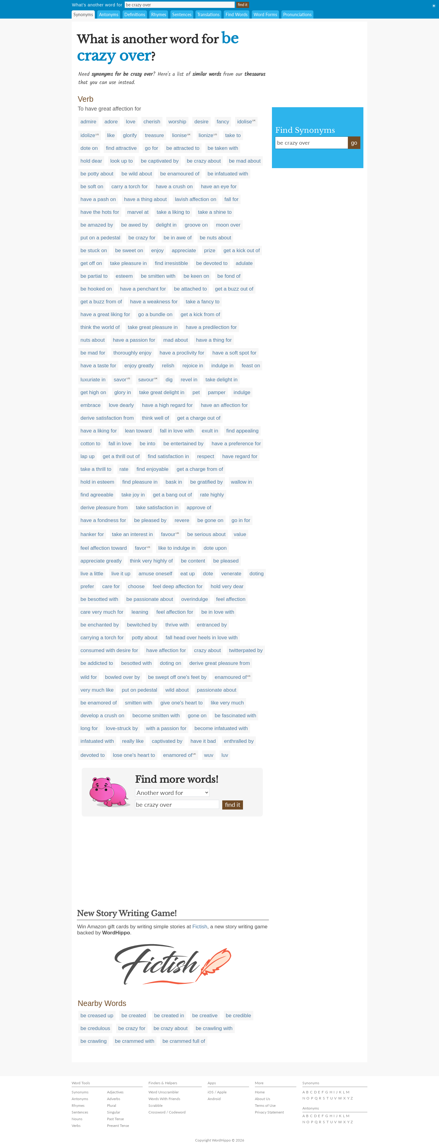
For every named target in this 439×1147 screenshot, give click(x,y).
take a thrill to (95, 469)
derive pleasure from (104, 507)
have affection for (166, 650)
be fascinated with (235, 715)
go (354, 143)
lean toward (138, 431)
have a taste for (98, 366)
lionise (179, 135)
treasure (154, 135)
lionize (206, 135)
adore (111, 122)
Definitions (134, 14)
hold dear (91, 161)
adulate (244, 263)
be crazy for (141, 238)
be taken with (223, 148)
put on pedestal (139, 690)
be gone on (210, 520)
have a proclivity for (182, 353)
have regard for (239, 456)
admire (88, 122)
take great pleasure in (153, 327)
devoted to (92, 755)
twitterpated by (246, 650)
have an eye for (219, 186)
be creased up (96, 1015)
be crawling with (214, 1028)
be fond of (229, 276)
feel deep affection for (177, 586)
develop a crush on (102, 715)
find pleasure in (139, 482)
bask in (174, 482)
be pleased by (150, 520)
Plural (111, 1105)
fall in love (120, 443)
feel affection (230, 599)
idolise (244, 122)
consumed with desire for (109, 650)
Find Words (237, 14)
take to (233, 135)
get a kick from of (200, 314)
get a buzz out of (234, 289)
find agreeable (96, 495)
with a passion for (166, 728)
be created (133, 1015)
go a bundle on (155, 314)
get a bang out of (172, 495)
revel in (189, 380)
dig (169, 380)
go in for (240, 520)
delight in (166, 225)
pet (196, 392)
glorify (130, 135)
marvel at (137, 212)
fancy (223, 122)
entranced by (212, 625)
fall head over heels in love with (201, 638)
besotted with (136, 663)
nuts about (92, 340)
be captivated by (160, 161)
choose (136, 586)
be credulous (95, 1028)
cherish (152, 122)
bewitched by (142, 625)
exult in (210, 431)
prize (210, 250)
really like (133, 741)
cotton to (90, 443)
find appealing (242, 431)
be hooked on (96, 289)
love (130, 122)
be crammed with (134, 1041)
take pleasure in (128, 263)
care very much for (101, 612)
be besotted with (99, 599)
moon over (228, 225)
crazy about (207, 650)
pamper (217, 392)
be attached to (190, 289)
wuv (208, 755)
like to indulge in (176, 548)
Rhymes (158, 14)
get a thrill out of (121, 456)
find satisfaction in (168, 456)
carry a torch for (129, 186)
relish (168, 366)
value (240, 534)
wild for (88, 677)
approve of (199, 507)
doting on (170, 663)
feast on (251, 366)
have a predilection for (211, 327)
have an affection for (224, 405)
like (111, 135)
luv (225, 755)
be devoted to (211, 263)
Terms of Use (265, 1105)
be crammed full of (183, 1041)
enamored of (177, 755)
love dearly (121, 405)
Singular (113, 1112)
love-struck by (122, 728)
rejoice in (192, 366)
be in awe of (178, 238)
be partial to (94, 276)
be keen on (196, 276)
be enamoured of (179, 174)
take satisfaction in (157, 507)
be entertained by (183, 443)
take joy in (133, 495)
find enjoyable (153, 469)
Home (260, 1092)
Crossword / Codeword (167, 1112)
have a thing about (145, 199)
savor (120, 380)
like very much (227, 703)
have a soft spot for (234, 353)
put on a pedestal (100, 238)
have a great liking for (105, 314)
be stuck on (93, 250)
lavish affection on (195, 199)
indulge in (222, 366)
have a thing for (214, 340)
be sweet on (129, 250)
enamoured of (231, 677)
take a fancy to (203, 302)
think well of (155, 418)
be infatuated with (228, 174)
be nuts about (215, 238)
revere (182, 520)
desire (202, 122)
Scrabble (155, 1105)
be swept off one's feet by (177, 677)
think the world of (100, 327)
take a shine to (215, 212)
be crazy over (177, 804)
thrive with (177, 625)
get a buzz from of (101, 302)
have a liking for (98, 431)
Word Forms (265, 14)
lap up (87, 456)
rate (124, 469)
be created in (169, 1015)
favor (141, 548)
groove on (196, 225)
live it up (120, 574)
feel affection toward (103, 548)
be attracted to (183, 148)
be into (147, 443)
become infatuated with (221, 728)
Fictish (199, 927)
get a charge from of (200, 469)
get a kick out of (241, 250)
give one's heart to (181, 703)
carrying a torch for (102, 638)
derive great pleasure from (219, 663)
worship (177, 122)
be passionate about (150, 599)
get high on (93, 392)
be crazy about (204, 161)
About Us (262, 1098)
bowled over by (122, 677)
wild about (177, 690)
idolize (87, 135)
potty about (144, 638)
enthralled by (239, 741)
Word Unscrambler (163, 1092)
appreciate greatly (101, 561)
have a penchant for (143, 289)
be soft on (91, 186)
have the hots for (99, 212)
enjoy (157, 250)
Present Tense (118, 1125)
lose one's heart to (134, 755)
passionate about (217, 690)
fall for (231, 199)
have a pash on (98, 199)
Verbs (76, 1125)
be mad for (92, 353)
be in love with (217, 612)
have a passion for (134, 340)
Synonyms (83, 14)
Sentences (181, 14)
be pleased (226, 561)
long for (89, 728)
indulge (242, 392)
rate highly (212, 495)
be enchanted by (99, 625)
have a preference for (236, 443)
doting (257, 574)
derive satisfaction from (107, 418)
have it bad (203, 741)
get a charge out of (198, 418)
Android (214, 1098)
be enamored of (98, 703)
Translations (208, 14)
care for (111, 586)
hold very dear (227, 586)
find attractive (121, 148)
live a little (91, 574)
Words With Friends (164, 1098)
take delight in (221, 380)
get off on (91, 263)
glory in (122, 392)
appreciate (184, 250)
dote (208, 574)
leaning (140, 612)
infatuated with (97, 741)
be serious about (206, 534)
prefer (87, 586)
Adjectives (115, 1092)
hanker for (92, 534)
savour (146, 380)
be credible (238, 1015)
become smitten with (156, 715)
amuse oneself (155, 574)
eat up (187, 574)
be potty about (96, 174)
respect (205, 456)
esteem (124, 276)
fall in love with (177, 431)
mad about (175, 340)
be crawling (93, 1041)
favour (168, 534)
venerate (231, 574)
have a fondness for (103, 520)
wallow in (241, 482)
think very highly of (151, 561)
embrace (90, 405)
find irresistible (171, 263)
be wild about (137, 174)
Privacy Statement (269, 1112)
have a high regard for (167, 405)
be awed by (134, 225)
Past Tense (115, 1119)
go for (151, 148)
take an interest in (132, 534)
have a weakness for (154, 302)
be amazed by (96, 225)
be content (193, 561)
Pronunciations (297, 14)
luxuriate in (92, 380)
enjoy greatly (139, 366)
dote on (89, 148)
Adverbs (113, 1098)
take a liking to (173, 212)
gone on (197, 715)
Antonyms (108, 14)
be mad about (245, 161)
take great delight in (161, 392)
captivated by (167, 741)
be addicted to (96, 663)
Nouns (77, 1119)
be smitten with (158, 276)
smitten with (138, 703)
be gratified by (206, 482)
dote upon (215, 548)
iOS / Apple (217, 1092)
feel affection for (174, 612)
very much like (97, 690)
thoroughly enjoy (132, 353)
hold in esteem (97, 482)
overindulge (194, 599)
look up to (121, 161)
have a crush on (174, 186)
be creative (205, 1015)
